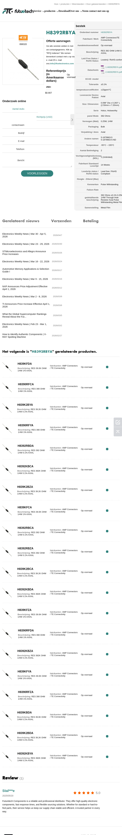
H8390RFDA (25, 582)
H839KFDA (23, 316)
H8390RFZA (25, 644)
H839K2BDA (24, 685)
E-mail (21, 132)
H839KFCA (23, 459)
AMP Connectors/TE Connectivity (105, 38)
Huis (56, 3)
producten (65, 3)
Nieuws (95, 823)
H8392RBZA (24, 500)
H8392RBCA (24, 480)
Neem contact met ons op (95, 10)
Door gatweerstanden (96, 3)
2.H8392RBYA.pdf (109, 71)
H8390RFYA (24, 377)
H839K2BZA (24, 439)
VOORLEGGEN (36, 164)
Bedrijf (21, 124)
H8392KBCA (24, 418)
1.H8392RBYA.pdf (109, 66)
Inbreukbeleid (31, 823)
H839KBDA (23, 664)
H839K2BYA (24, 357)
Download (64, 10)
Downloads (111, 823)
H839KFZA (23, 562)
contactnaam (18, 116)
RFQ (110, 319)
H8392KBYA (24, 705)
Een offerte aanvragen (52, 822)
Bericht (20, 151)
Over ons (74, 10)
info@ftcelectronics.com (62, 63)
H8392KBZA (24, 603)
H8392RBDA (24, 398)
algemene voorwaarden (10, 822)
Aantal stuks (18, 108)
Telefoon (20, 140)
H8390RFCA (25, 336)
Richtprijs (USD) (45, 108)
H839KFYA (23, 623)
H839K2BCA (24, 521)
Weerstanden (78, 3)
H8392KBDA (24, 541)
